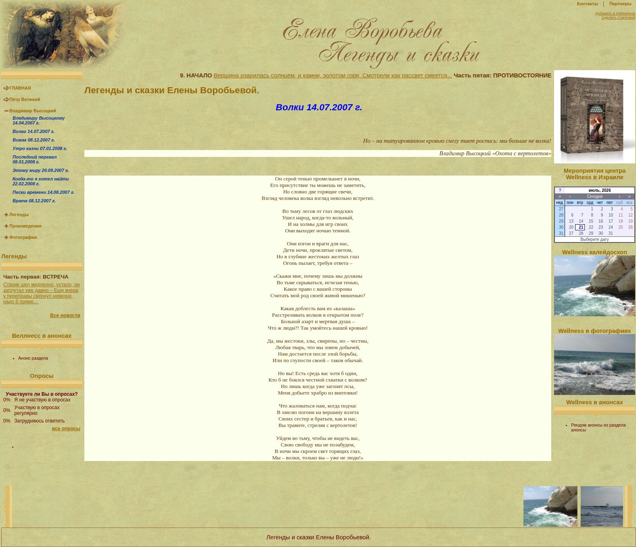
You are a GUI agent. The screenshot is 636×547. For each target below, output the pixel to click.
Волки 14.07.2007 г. (34, 131)
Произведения (25, 225)
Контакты (587, 3)
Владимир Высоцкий (32, 110)
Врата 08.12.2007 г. (34, 200)
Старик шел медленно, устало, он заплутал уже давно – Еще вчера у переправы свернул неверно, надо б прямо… (41, 293)
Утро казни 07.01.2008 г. (40, 148)
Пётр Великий (24, 99)
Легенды (19, 214)
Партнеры (620, 3)
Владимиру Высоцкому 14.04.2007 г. (39, 120)
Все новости (65, 315)
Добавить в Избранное (615, 13)
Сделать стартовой (618, 17)
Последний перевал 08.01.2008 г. (35, 159)
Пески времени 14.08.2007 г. (44, 192)
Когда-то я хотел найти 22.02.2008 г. (41, 181)
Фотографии (23, 237)
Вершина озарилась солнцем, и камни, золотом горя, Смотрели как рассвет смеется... (336, 75)
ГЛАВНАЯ (20, 88)
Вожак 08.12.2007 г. (34, 139)
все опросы (66, 428)
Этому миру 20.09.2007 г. (41, 170)
